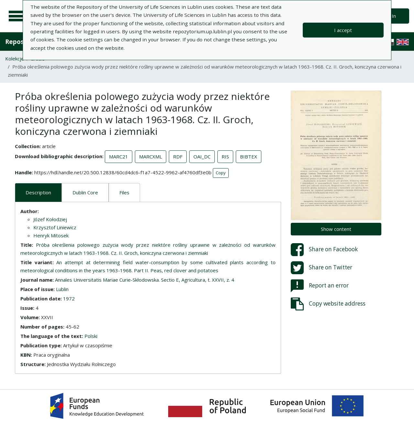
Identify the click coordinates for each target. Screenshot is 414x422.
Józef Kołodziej (50, 219)
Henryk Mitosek (51, 235)
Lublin (62, 289)
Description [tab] (38, 192)
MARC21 (118, 156)
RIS (225, 156)
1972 (69, 298)
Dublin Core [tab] (85, 192)
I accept (343, 30)
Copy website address (328, 304)
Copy (221, 173)
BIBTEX (248, 156)
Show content (336, 229)
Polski (90, 336)
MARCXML (150, 156)
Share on (324, 249)
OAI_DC (202, 156)
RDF (177, 156)
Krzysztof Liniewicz (54, 227)
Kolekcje (14, 58)
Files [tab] (124, 192)
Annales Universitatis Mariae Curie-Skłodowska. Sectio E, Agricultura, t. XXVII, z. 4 (144, 279)
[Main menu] (17, 16)
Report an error (320, 285)
